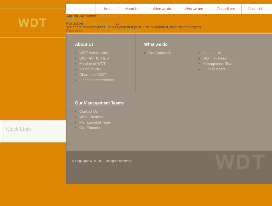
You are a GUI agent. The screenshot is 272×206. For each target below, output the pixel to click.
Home (107, 9)
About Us (132, 9)
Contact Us (256, 9)
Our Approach (159, 53)
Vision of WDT (91, 69)
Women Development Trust (32, 23)
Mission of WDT (93, 64)
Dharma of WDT (93, 74)
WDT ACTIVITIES (94, 58)
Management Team (219, 64)
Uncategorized (95, 31)
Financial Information (97, 80)
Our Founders (214, 69)
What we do (162, 9)
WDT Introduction (94, 53)
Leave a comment (124, 31)
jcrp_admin (107, 16)
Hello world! (77, 19)
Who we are (194, 9)
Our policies (226, 9)
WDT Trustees (215, 58)
